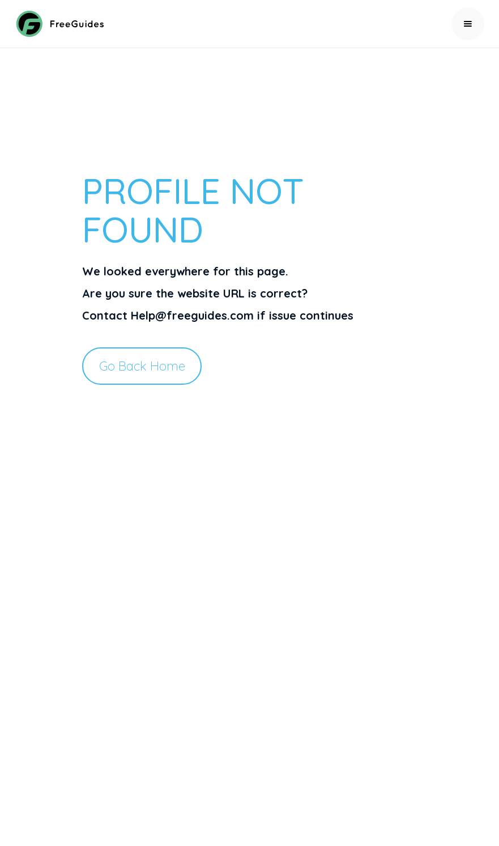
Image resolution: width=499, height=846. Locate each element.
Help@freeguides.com (192, 315)
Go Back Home (142, 366)
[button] (467, 23)
